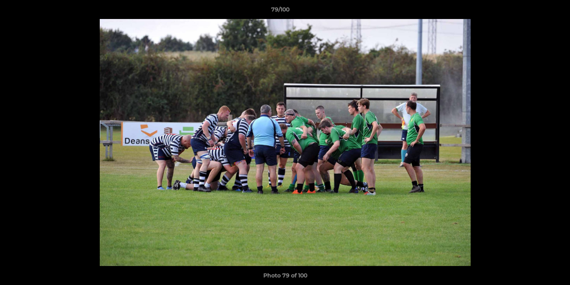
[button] (537, 11)
